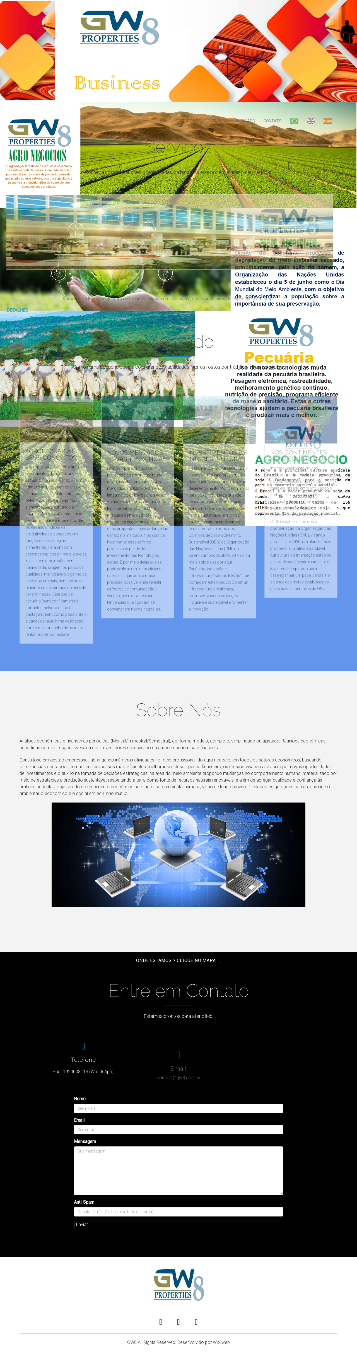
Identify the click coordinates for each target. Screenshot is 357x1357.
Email (79, 1120)
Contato (273, 121)
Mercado (245, 121)
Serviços (218, 121)
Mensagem (85, 1141)
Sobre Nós (190, 121)
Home (165, 121)
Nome (80, 1098)
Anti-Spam (84, 1202)
